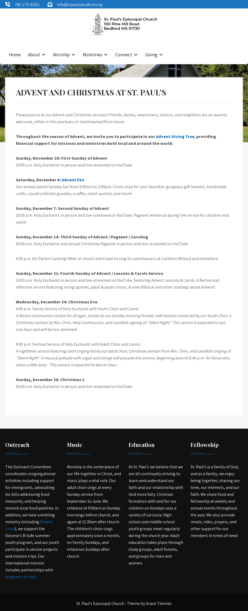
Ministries (92, 55)
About (34, 55)
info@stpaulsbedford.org (80, 4)
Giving (151, 55)
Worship (61, 55)
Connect (123, 55)
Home (15, 55)
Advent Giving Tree (175, 136)
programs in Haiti (21, 577)
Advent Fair (73, 180)
